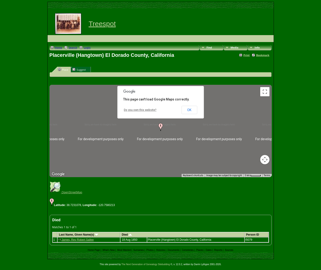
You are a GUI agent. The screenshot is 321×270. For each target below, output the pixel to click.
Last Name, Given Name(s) (78, 234)
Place (63, 69)
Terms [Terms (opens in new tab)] (267, 175)
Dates (209, 250)
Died (127, 234)
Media (234, 47)
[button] (160, 127)
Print (246, 55)
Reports (218, 250)
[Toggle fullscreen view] (264, 91)
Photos (149, 250)
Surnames (138, 250)
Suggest (79, 69)
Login (87, 47)
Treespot (102, 23)
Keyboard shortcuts (193, 175)
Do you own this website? (140, 110)
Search (73, 47)
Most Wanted (124, 250)
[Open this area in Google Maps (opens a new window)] (58, 174)
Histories (160, 250)
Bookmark (262, 55)
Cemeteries (188, 250)
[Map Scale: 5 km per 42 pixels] (252, 175)
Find (209, 47)
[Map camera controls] (264, 159)
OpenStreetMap (65, 192)
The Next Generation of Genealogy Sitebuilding (145, 264)
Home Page (94, 250)
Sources (229, 250)
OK (189, 110)
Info (257, 47)
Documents (173, 250)
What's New (108, 250)
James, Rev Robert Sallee (77, 239)
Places (199, 250)
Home (58, 47)
